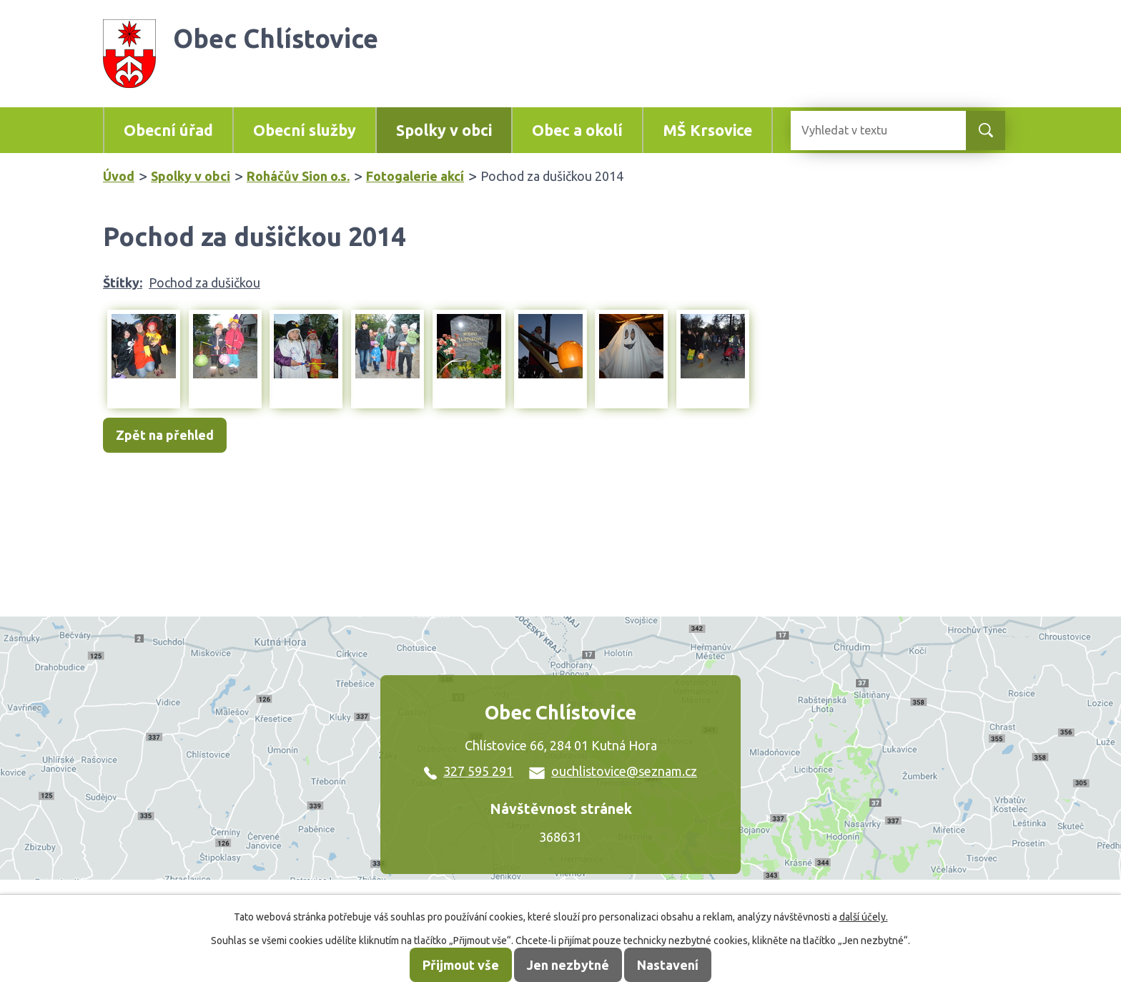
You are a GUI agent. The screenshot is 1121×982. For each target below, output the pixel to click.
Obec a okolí (577, 130)
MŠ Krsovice (707, 130)
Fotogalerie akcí (415, 176)
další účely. (863, 917)
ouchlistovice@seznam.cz (613, 771)
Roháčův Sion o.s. (298, 176)
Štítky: (122, 282)
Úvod (118, 176)
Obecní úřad (168, 130)
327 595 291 (468, 771)
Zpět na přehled (165, 435)
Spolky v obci (444, 130)
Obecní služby (304, 130)
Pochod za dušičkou (204, 282)
